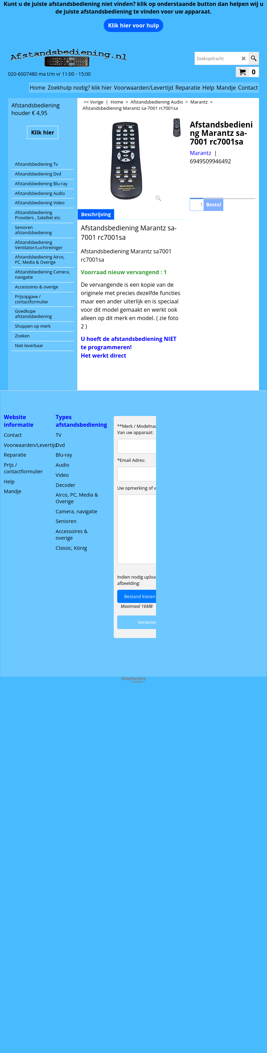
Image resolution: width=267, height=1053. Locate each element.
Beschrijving (96, 214)
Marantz (200, 153)
